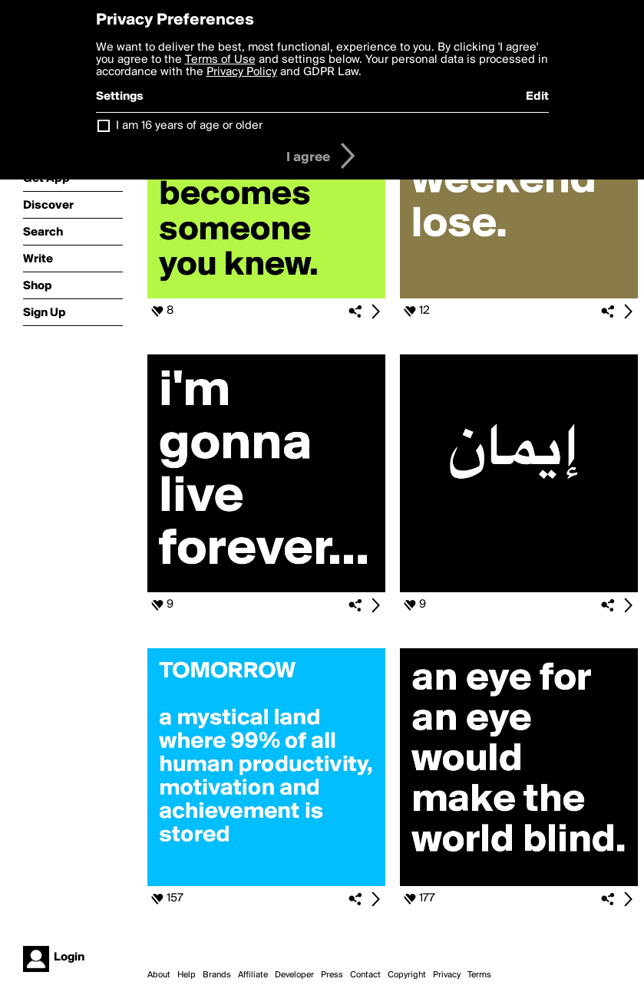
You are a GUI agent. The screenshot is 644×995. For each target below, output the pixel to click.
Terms (479, 975)
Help (186, 975)
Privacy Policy (241, 72)
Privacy (447, 975)
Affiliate (253, 975)
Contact (365, 975)
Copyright (407, 975)
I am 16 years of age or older (189, 126)
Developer (294, 975)
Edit (537, 97)
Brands (217, 975)
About (158, 975)
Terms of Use (220, 60)
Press (332, 975)
